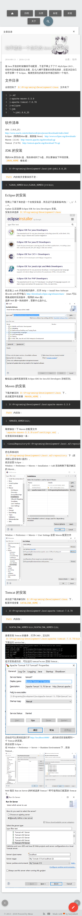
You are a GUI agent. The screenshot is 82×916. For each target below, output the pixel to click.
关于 (34, 21)
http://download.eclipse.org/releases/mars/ (45, 293)
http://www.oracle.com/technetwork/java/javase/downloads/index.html (37, 132)
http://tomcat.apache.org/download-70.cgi (41, 143)
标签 (55, 13)
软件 (74, 59)
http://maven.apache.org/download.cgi (38, 139)
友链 (69, 13)
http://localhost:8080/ (39, 735)
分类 (41, 13)
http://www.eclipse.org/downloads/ (60, 136)
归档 (26, 13)
